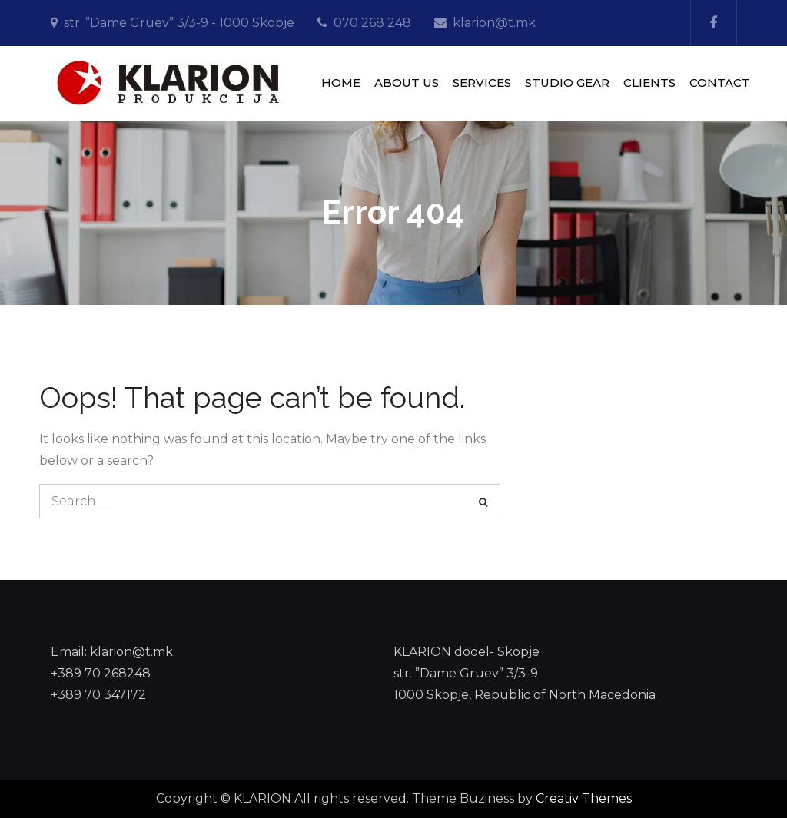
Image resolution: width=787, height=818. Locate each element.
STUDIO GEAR (567, 82)
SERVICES (482, 82)
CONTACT (719, 82)
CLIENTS (649, 82)
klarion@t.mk (494, 22)
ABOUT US (406, 82)
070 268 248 (372, 22)
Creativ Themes (584, 798)
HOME (340, 82)
